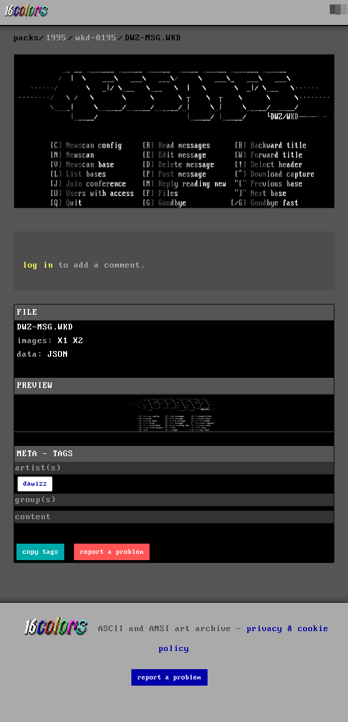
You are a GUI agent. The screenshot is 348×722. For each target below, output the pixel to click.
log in (38, 265)
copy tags (41, 552)
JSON (58, 354)
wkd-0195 (96, 38)
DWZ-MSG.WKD (45, 327)
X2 (78, 340)
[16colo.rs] (26, 12)
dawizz (35, 483)
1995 (56, 38)
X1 (63, 340)
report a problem (112, 552)
